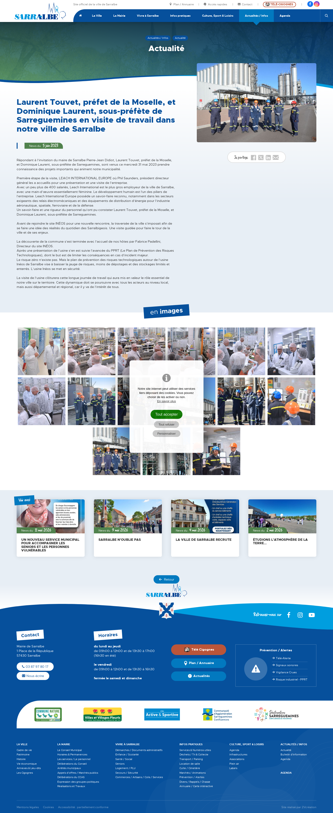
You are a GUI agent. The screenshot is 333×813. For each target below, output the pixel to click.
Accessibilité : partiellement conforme (83, 807)
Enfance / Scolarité (127, 754)
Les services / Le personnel (74, 759)
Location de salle (189, 763)
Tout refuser (167, 424)
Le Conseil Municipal (69, 750)
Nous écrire (33, 676)
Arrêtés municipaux (69, 768)
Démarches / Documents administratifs (138, 750)
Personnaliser (166, 433)
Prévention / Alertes (191, 777)
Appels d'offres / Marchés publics (77, 772)
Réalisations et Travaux (71, 786)
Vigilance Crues (286, 672)
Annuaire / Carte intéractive (196, 786)
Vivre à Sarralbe (148, 16)
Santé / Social (123, 759)
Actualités (199, 676)
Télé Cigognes (199, 649)
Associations (236, 759)
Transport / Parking (191, 759)
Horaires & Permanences (72, 754)
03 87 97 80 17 (35, 667)
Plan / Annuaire (181, 4)
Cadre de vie (24, 750)
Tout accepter (166, 414)
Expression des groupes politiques (78, 781)
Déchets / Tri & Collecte (193, 754)
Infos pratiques (180, 16)
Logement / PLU (125, 768)
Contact (245, 4)
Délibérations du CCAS (71, 777)
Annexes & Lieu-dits (29, 768)
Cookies (48, 807)
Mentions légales (28, 807)
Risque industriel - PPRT (292, 679)
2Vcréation (309, 807)
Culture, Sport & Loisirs (217, 16)
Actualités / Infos (256, 16)
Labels (233, 768)
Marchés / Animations (192, 772)
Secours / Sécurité (126, 772)
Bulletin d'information (294, 754)
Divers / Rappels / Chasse (194, 781)
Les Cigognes (25, 772)
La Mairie (119, 16)
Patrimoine (23, 754)
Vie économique (27, 763)
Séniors (119, 763)
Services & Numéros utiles (195, 750)
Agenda (285, 16)
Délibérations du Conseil (72, 763)
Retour (166, 579)
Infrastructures (238, 754)
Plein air (234, 763)
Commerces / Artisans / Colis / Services (139, 777)
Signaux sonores (287, 665)
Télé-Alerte (283, 658)
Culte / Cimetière (189, 768)
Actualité (286, 750)
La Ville (97, 16)
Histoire (21, 759)
